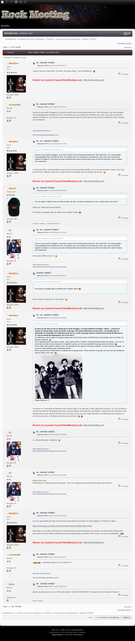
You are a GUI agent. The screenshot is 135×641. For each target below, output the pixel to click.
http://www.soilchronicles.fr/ (42, 130)
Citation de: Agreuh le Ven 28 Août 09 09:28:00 (47, 281)
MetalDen (13, 63)
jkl (10, 230)
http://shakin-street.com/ (41, 264)
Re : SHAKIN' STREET (45, 63)
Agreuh (12, 188)
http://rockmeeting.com (93, 80)
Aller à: (91, 617)
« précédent (121, 43)
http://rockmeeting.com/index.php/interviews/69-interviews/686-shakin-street (62, 526)
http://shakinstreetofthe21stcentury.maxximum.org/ (49, 266)
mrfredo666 (14, 105)
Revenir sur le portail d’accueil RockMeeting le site (57, 80)
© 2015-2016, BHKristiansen (67, 635)
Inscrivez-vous (26, 33)
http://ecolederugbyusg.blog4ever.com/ (46, 135)
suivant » (129, 43)
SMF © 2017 (65, 630)
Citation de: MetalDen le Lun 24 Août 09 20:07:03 (48, 196)
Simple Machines (77, 630)
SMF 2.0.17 (56, 630)
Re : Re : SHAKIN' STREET (47, 141)
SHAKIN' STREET (43, 273)
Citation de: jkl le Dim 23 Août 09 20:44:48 (46, 324)
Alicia (12, 584)
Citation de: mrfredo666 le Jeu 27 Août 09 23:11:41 (48, 150)
